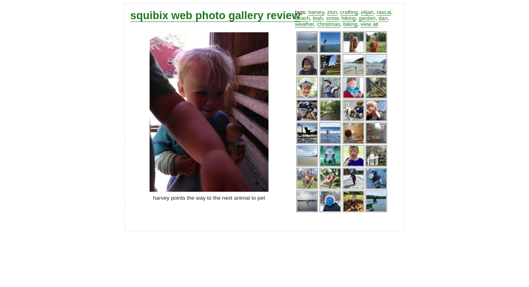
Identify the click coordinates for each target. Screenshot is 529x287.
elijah (367, 12)
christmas (328, 24)
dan (383, 18)
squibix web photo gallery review (215, 15)
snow (332, 18)
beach (302, 18)
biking (350, 24)
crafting (349, 12)
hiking (348, 18)
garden (367, 18)
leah (318, 18)
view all (369, 24)
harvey (316, 12)
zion (332, 12)
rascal (384, 12)
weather (304, 24)
